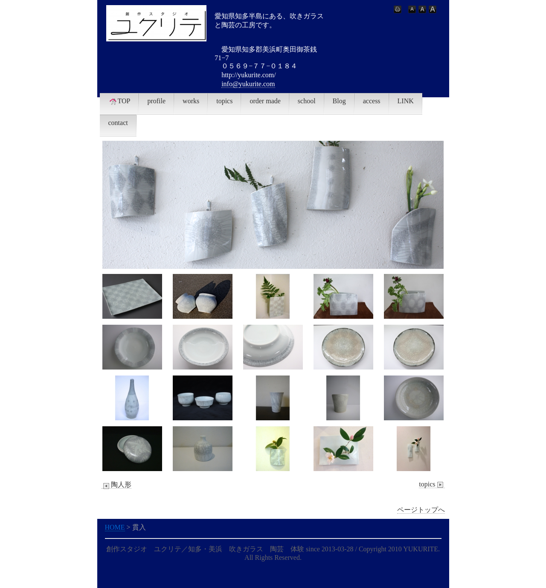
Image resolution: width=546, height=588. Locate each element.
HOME (115, 527)
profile (156, 101)
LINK (406, 101)
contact (118, 122)
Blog (339, 101)
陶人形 (116, 485)
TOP (119, 101)
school (307, 101)
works (191, 101)
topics (224, 101)
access (371, 101)
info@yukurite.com (248, 83)
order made (265, 101)
